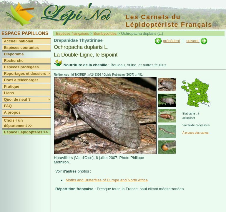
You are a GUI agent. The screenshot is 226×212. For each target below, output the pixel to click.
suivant (193, 41)
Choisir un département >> (18, 123)
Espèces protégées (21, 67)
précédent (171, 41)
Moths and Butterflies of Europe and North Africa (107, 180)
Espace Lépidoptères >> (26, 132)
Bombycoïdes (105, 33)
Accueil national (18, 41)
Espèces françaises (72, 33)
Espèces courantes (21, 47)
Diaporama (14, 54)
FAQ (8, 106)
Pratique (11, 86)
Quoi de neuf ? (27, 99)
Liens (9, 93)
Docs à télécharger (21, 80)
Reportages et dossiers (27, 73)
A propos (12, 112)
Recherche (13, 60)
